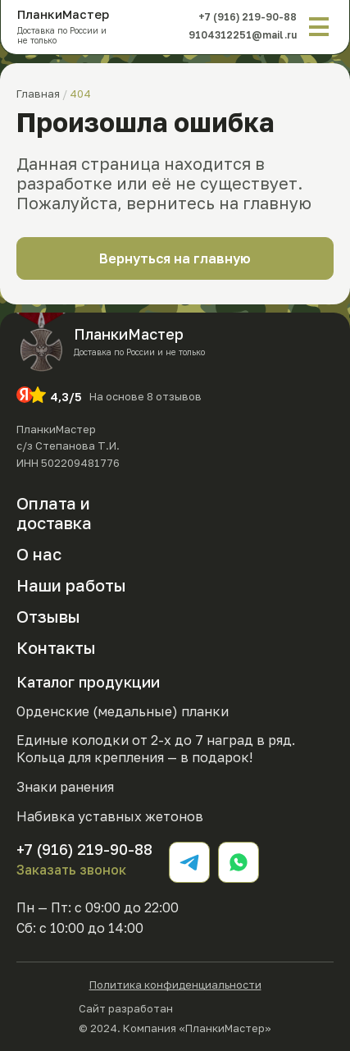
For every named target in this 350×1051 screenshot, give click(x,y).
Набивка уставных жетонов (109, 816)
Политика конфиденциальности (175, 985)
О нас (38, 554)
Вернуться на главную (175, 258)
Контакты (56, 647)
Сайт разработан (175, 1007)
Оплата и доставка (54, 512)
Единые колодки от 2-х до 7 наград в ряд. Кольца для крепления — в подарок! (155, 748)
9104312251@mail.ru (241, 35)
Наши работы (71, 585)
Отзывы (48, 616)
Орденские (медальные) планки (122, 711)
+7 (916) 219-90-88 (247, 16)
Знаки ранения (65, 787)
